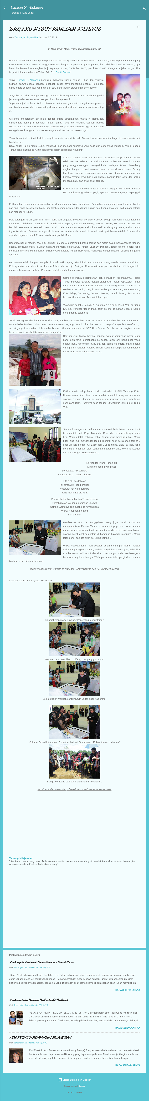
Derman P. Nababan (26, 7)
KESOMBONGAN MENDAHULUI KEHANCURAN (40, 1038)
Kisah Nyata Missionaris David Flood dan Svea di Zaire (41, 962)
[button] (138, 27)
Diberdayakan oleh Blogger (74, 1079)
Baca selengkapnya (127, 990)
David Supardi (63, 72)
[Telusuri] (144, 9)
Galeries (82, 1086)
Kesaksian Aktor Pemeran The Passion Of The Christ (38, 1000)
